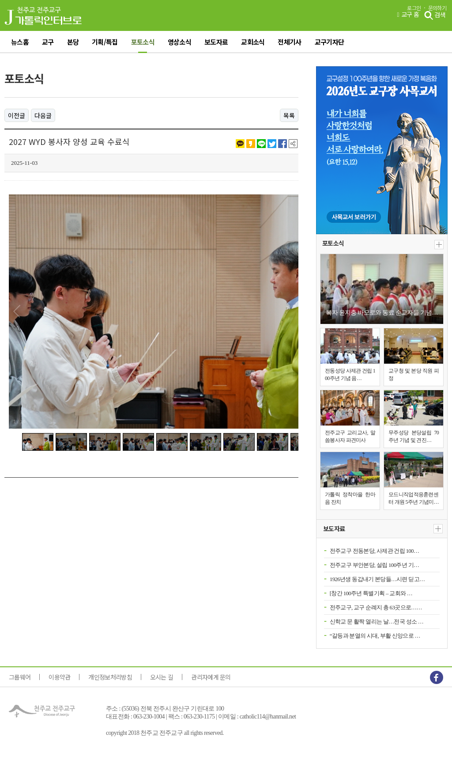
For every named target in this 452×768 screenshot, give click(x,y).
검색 (434, 15)
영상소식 (179, 41)
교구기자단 (329, 41)
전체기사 (289, 41)
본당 (73, 41)
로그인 (414, 8)
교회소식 (252, 41)
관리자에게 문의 (210, 677)
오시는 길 (161, 677)
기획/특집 (105, 41)
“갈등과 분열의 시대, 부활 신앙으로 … (375, 635)
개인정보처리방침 (110, 677)
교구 (48, 41)
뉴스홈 (20, 41)
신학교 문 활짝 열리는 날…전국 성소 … (376, 621)
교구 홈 (408, 14)
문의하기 (437, 8)
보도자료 (216, 41)
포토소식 (142, 41)
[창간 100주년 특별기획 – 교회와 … (371, 593)
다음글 (43, 115)
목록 (289, 115)
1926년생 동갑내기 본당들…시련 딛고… (377, 579)
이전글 (16, 115)
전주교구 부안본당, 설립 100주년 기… (374, 565)
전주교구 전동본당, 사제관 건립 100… (374, 550)
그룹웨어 (19, 677)
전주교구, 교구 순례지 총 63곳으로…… (376, 607)
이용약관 (59, 677)
